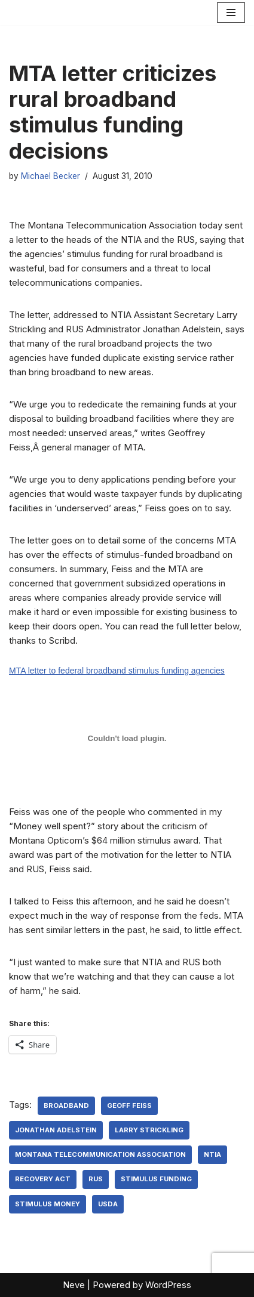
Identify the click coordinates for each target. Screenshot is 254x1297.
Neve (74, 1284)
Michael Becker (50, 176)
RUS (95, 1179)
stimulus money (47, 1204)
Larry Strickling (149, 1130)
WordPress (168, 1284)
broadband (66, 1105)
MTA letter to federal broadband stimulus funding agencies (117, 670)
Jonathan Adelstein (56, 1130)
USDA (108, 1204)
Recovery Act (43, 1179)
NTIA (212, 1154)
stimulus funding (156, 1179)
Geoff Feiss (129, 1105)
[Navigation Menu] (231, 12)
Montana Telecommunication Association (100, 1154)
